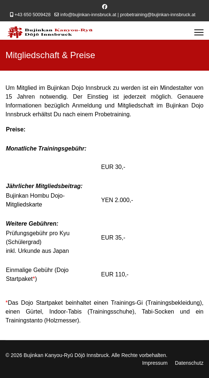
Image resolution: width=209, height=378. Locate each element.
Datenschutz (189, 363)
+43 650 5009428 (32, 14)
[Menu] (198, 32)
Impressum (154, 363)
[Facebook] (104, 7)
